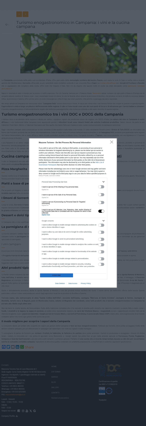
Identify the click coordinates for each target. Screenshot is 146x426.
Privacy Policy (86, 283)
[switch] (101, 186)
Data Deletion (60, 283)
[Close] (112, 143)
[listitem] (73, 182)
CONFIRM (56, 275)
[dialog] (73, 213)
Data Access (72, 283)
